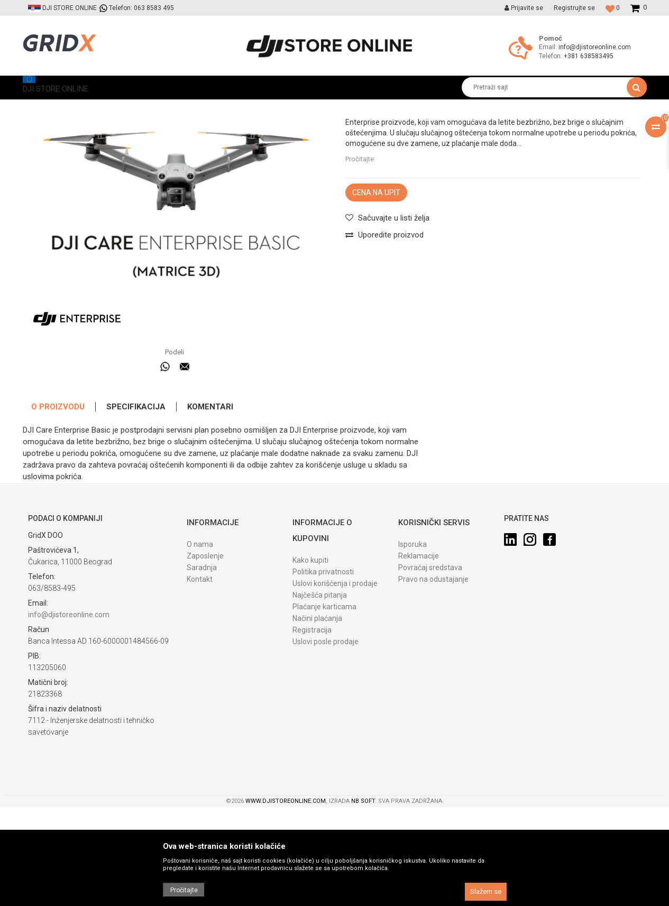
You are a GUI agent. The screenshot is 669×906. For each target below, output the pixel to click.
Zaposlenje (205, 655)
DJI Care (170, 107)
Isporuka (412, 643)
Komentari (210, 505)
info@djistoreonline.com (594, 47)
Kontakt (200, 678)
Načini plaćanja (317, 717)
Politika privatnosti (323, 670)
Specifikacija (136, 505)
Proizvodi (101, 107)
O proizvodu (58, 505)
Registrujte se (574, 8)
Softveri (136, 107)
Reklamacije (418, 655)
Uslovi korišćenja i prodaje (335, 682)
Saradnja (202, 666)
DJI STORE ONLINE (50, 107)
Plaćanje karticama (324, 705)
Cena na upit (376, 291)
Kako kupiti (310, 659)
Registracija (312, 729)
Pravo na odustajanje (433, 678)
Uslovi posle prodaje (325, 740)
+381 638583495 (588, 56)
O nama (200, 643)
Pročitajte (359, 258)
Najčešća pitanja (319, 694)
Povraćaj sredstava (430, 666)
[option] (176, 287)
